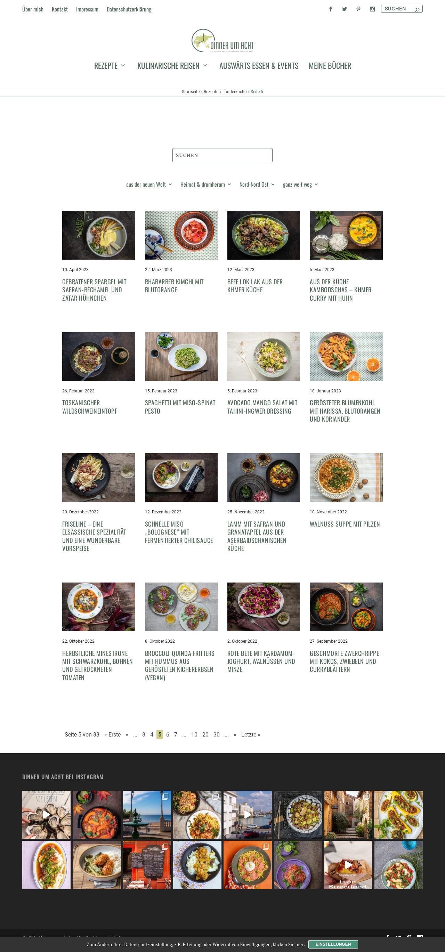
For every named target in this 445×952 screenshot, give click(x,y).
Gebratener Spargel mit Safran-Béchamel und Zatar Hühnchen (94, 296)
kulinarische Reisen (168, 102)
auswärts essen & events (258, 102)
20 (205, 741)
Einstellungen (333, 944)
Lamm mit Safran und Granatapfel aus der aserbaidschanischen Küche (257, 542)
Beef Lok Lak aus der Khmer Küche (255, 291)
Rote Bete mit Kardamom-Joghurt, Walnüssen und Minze (261, 667)
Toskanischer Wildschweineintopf (89, 413)
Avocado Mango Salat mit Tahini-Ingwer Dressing (262, 413)
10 (194, 741)
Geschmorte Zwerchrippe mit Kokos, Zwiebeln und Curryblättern (344, 667)
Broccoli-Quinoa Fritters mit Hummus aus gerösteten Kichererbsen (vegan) (180, 671)
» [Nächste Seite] (235, 741)
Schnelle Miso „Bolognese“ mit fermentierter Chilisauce (179, 538)
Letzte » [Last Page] (250, 741)
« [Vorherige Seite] (127, 741)
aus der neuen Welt (146, 191)
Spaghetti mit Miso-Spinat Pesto (180, 413)
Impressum (87, 9)
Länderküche (234, 127)
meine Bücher (330, 102)
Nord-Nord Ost (254, 191)
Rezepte (106, 102)
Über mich (32, 9)
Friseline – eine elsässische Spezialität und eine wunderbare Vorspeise (94, 542)
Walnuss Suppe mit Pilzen (345, 530)
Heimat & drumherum (202, 191)
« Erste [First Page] (112, 741)
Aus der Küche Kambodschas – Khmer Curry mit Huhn (341, 296)
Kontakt (60, 9)
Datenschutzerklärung (129, 9)
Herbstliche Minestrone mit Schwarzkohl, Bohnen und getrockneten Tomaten (97, 671)
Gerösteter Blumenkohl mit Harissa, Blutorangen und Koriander (345, 417)
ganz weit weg (297, 191)
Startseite (191, 127)
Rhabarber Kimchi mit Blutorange (174, 291)
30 (216, 741)
